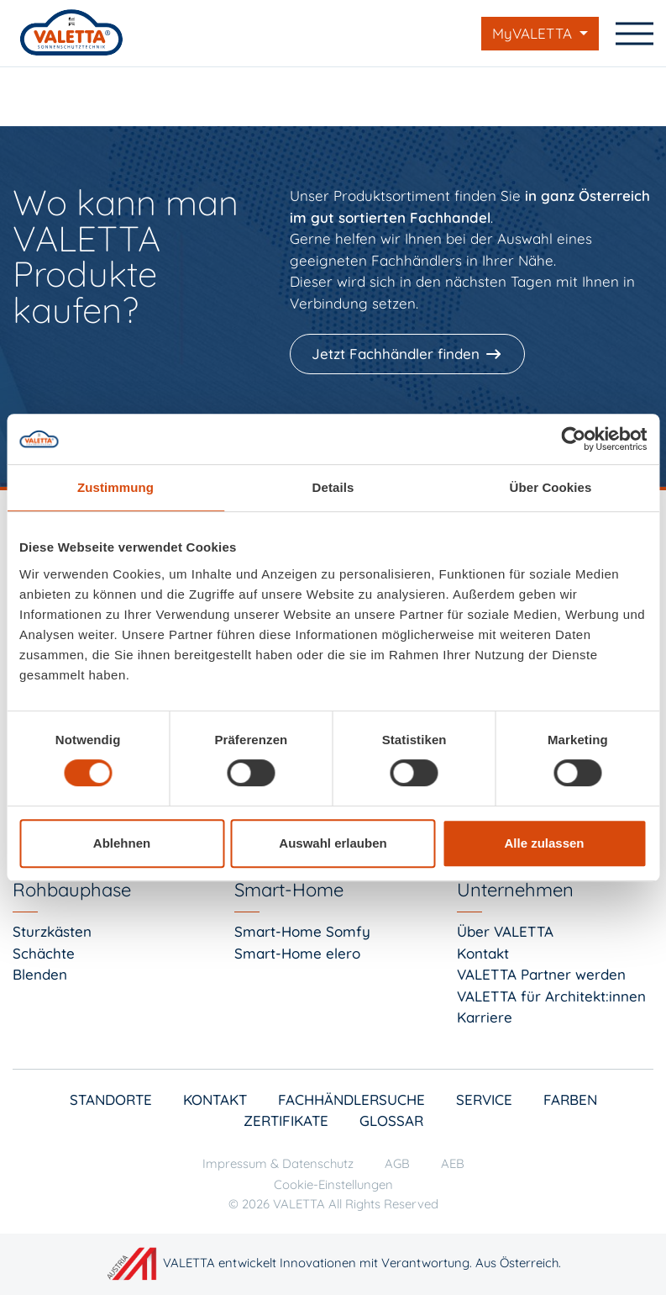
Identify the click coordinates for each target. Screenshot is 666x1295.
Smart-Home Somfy (302, 931)
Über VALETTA (505, 931)
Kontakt (483, 953)
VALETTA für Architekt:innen (551, 996)
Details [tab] (333, 487)
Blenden (40, 974)
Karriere (484, 1017)
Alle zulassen (544, 843)
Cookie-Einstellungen (333, 1184)
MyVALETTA (534, 33)
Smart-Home (288, 889)
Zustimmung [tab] (115, 487)
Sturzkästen (52, 931)
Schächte (44, 953)
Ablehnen (121, 843)
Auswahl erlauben (332, 843)
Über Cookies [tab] (551, 487)
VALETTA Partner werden (541, 974)
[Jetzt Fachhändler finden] (409, 354)
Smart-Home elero (297, 953)
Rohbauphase (72, 889)
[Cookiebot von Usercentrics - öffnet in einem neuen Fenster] (573, 439)
